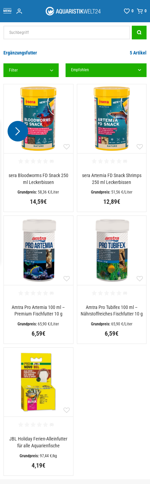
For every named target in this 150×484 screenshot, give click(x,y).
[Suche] (139, 32)
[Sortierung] (106, 70)
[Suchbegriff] (66, 32)
